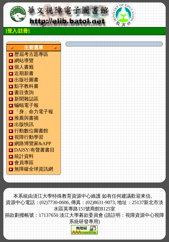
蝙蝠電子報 (26, 105)
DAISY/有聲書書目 (34, 149)
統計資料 (24, 156)
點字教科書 (26, 86)
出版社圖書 (26, 79)
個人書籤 (24, 67)
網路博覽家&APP (32, 143)
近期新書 (24, 73)
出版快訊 (24, 124)
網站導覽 (24, 60)
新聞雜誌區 (26, 98)
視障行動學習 (28, 137)
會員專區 (24, 162)
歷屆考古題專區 (31, 54)
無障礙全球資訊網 (33, 169)
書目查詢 (24, 92)
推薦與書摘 (26, 118)
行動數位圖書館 (31, 130)
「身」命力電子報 (33, 111)
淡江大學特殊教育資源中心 (62, 196)
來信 (145, 196)
